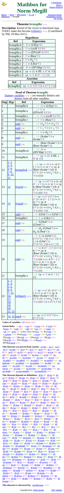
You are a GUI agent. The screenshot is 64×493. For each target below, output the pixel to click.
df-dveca (18, 475)
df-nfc (24, 383)
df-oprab (13, 413)
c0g (49, 334)
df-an (49, 375)
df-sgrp (52, 443)
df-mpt (34, 397)
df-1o (27, 418)
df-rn (53, 402)
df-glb (17, 440)
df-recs (6, 418)
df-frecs (38, 416)
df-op (14, 394)
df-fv (35, 410)
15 (11, 293)
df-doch (37, 478)
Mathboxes (5, 17)
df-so (27, 399)
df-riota (45, 410)
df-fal (42, 378)
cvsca (37, 334)
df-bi (41, 375)
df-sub (46, 424)
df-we (46, 399)
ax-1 (51, 346)
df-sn (45, 391)
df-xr (14, 424)
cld (37, 337)
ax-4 (22, 349)
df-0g (14, 437)
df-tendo (41, 473)
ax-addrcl (20, 360)
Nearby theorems (56, 7)
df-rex (5, 386)
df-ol (19, 462)
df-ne (35, 383)
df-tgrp (28, 473)
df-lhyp (29, 470)
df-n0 (15, 429)
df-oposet (7, 462)
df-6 (5, 429)
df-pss (5, 391)
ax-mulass (34, 363)
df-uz (35, 429)
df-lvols (21, 467)
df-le (35, 424)
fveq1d (19, 186)
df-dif (23, 388)
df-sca (43, 435)
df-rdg (17, 418)
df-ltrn (6, 473)
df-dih (25, 478)
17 (9, 299)
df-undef (26, 416)
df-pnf (46, 421)
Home (12, 15)
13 (9, 203)
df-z (25, 429)
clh (9, 340)
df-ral (55, 383)
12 (9, 186)
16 (9, 296)
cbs (49, 331)
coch (39, 340)
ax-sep (13, 355)
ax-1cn (40, 357)
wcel (50, 326)
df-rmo (16, 386)
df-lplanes (7, 467)
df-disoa (31, 475)
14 (9, 316)
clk (22, 337)
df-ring (51, 451)
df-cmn (51, 448)
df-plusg (18, 435)
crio (14, 331)
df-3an (22, 378)
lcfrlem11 (36, 31)
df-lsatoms (16, 459)
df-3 (34, 427)
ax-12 (40, 352)
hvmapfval (21, 169)
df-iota (24, 407)
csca (24, 334)
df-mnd (6, 446)
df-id (53, 397)
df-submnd (20, 446)
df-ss (53, 388)
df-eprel (6, 399)
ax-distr (48, 363)
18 (9, 302)
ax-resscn (27, 357)
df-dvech (45, 475)
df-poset (40, 437)
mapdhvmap (37, 485)
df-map (47, 418)
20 (9, 308)
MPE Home (21, 15)
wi (20, 326)
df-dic (13, 478)
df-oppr (6, 454)
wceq (38, 326)
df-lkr (53, 459)
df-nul (16, 391)
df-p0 (53, 440)
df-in (43, 388)
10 (11, 174)
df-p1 (5, 443)
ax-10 (20, 352)
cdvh (25, 340)
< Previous (56, 2)
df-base (52, 432)
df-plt (52, 437)
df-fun (35, 407)
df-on (48, 405)
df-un (33, 388)
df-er (37, 418)
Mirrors (4, 15)
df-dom (13, 421)
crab (16, 329)
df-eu (35, 380)
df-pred (27, 405)
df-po (17, 399)
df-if (26, 391)
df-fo (14, 410)
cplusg (8, 334)
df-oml (30, 462)
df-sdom (25, 421)
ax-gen (12, 349)
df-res (5, 405)
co (38, 331)
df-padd (16, 470)
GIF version (58, 19)
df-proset (27, 437)
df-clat (27, 443)
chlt (49, 337)
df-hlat (37, 465)
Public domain (38, 490)
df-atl (13, 465)
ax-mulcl (34, 360)
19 (9, 305)
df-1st (47, 413)
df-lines (34, 467)
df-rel (12, 402)
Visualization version (54, 17)
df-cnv (22, 402)
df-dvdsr (19, 454)
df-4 (43, 427)
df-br (12, 397)
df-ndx (40, 432)
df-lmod (27, 456)
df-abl (5, 451)
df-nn (13, 427)
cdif (27, 329)
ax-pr (46, 355)
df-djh (49, 478)
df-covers (43, 462)
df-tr (44, 397)
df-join (29, 440)
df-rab (38, 386)
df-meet (41, 440)
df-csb (13, 388)
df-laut (42, 470)
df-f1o (25, 410)
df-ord (38, 405)
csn (36, 329)
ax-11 (29, 352)
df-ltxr (25, 424)
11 (9, 177)
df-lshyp (31, 459)
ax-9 (10, 352)
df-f (54, 407)
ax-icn (51, 357)
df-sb (14, 380)
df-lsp (50, 456)
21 (13, 311)
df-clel (14, 383)
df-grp (34, 446)
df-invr (44, 454)
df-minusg (47, 446)
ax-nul (24, 355)
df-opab (22, 397)
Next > (59, 5)
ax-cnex (13, 357)
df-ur (40, 451)
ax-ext (50, 352)
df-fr (37, 399)
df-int (35, 394)
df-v (47, 386)
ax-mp (43, 346)
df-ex (52, 378)
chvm (12, 343)
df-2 (24, 427)
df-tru (32, 378)
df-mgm (39, 443)
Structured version (55, 15)
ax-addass (20, 363)
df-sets (16, 432)
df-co (33, 402)
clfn (9, 337)
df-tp (5, 394)
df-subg (14, 448)
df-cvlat (25, 465)
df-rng (29, 451)
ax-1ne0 (16, 365)
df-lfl (43, 459)
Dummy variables (14, 95)
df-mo (24, 380)
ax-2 (57, 346)
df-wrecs (51, 416)
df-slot (28, 432)
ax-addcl (7, 360)
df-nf (5, 380)
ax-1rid (29, 365)
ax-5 (31, 349)
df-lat (16, 443)
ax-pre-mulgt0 (22, 371)
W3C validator (56, 490)
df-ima (16, 405)
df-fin (36, 421)
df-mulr (31, 435)
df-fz (45, 429)
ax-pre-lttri (31, 368)
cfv (5, 331)
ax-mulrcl (48, 360)
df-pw (35, 391)
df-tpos (14, 416)
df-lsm (39, 448)
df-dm (43, 402)
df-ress (6, 435)
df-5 (53, 427)
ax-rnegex (42, 365)
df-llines (50, 465)
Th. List (31, 15)
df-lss (39, 456)
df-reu (27, 386)
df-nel (45, 383)
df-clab (45, 380)
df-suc (13, 407)
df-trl (17, 473)
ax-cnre (17, 368)
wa (27, 326)
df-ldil (53, 470)
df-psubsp (47, 467)
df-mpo (25, 413)
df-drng (14, 456)
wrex (6, 329)
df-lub (5, 440)
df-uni (25, 394)
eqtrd (18, 316)
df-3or (11, 378)
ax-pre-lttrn (46, 368)
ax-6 (40, 349)
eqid (18, 123)
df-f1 (5, 410)
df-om (36, 413)
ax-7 (50, 349)
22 (13, 316)
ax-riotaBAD (40, 371)
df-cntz (27, 448)
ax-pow (35, 355)
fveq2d (19, 203)
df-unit (32, 454)
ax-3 (5, 349)
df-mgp (17, 451)
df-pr (55, 391)
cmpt (48, 329)
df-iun (45, 394)
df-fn (45, 407)
